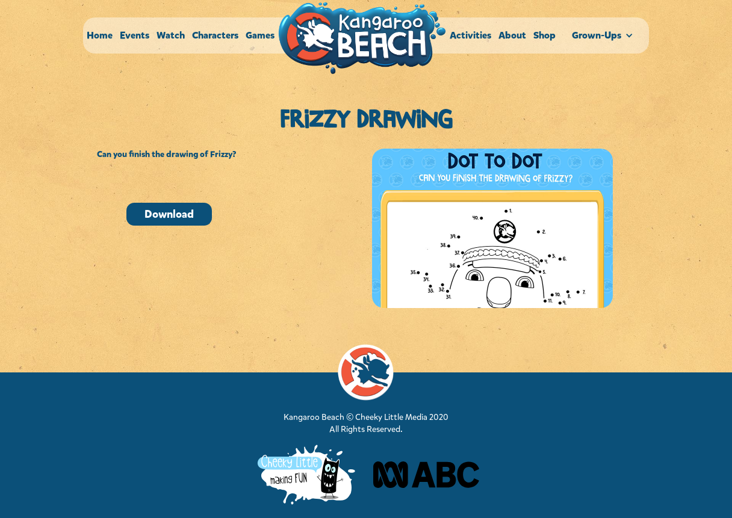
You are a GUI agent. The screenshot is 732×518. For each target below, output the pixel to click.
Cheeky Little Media (391, 417)
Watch (171, 35)
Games (260, 35)
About (512, 35)
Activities (470, 35)
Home (100, 35)
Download (169, 214)
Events (134, 35)
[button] (604, 35)
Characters (215, 35)
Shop (544, 35)
